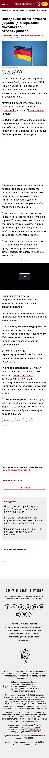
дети (29, 420)
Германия (19, 420)
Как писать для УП (17, 637)
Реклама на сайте (20, 624)
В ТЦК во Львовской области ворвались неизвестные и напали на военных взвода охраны (23, 520)
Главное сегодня (12, 480)
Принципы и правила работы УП (24, 634)
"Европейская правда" (31, 35)
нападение (7, 420)
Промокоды (24, 640)
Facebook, (10, 110)
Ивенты (33, 624)
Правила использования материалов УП (24, 627)
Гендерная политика (31, 630)
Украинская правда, (11, 35)
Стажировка (33, 637)
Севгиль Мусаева (32, 727)
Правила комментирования (16, 470)
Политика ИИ (14, 630)
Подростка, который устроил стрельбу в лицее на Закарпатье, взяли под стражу (23, 509)
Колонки (30, 10)
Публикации (18, 10)
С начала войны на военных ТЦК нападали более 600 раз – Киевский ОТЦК (23, 532)
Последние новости (15, 549)
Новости (6, 10)
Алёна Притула (34, 729)
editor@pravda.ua (32, 732)
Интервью (42, 10)
